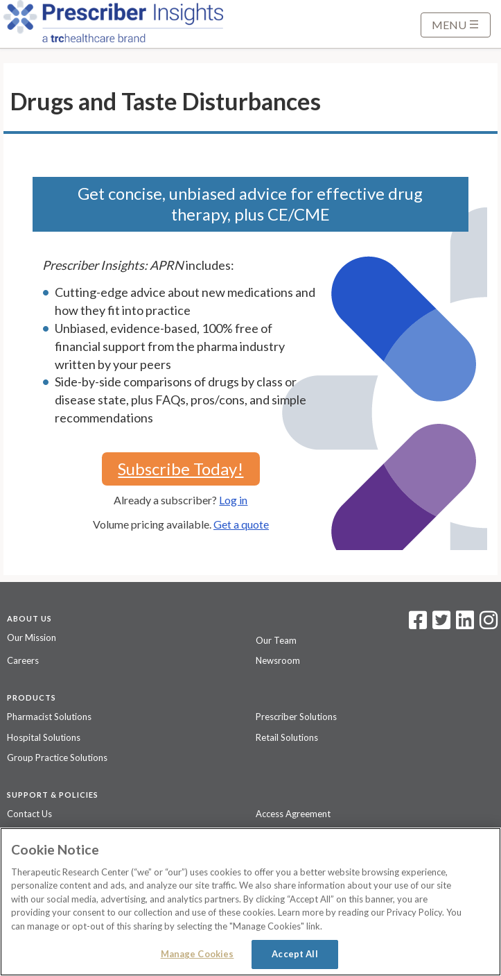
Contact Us (29, 813)
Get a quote (241, 524)
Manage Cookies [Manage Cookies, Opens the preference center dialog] (197, 953)
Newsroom (278, 660)
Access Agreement (293, 813)
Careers (23, 660)
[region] (250, 902)
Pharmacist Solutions (49, 716)
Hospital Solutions (43, 737)
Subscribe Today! (180, 469)
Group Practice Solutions (57, 757)
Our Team (276, 640)
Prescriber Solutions (296, 716)
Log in (233, 499)
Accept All (294, 953)
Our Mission (31, 637)
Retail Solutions (287, 737)
